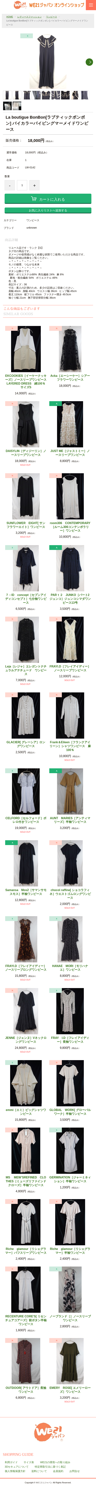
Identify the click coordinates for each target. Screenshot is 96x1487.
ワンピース (51, 17)
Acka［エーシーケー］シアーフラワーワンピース (70, 377)
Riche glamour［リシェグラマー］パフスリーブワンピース (26, 1250)
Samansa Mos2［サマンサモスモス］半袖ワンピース (26, 891)
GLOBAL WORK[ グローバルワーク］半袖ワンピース (70, 1111)
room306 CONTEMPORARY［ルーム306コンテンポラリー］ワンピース (70, 526)
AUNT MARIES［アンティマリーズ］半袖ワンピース (70, 820)
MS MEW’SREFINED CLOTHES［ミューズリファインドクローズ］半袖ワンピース (26, 1181)
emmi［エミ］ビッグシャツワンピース (26, 1111)
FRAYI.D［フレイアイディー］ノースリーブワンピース (70, 668)
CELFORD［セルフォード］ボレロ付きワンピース (26, 820)
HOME (9, 17)
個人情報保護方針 (15, 1471)
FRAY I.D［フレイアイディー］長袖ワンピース (70, 1039)
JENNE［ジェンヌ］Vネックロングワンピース (26, 1039)
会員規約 (58, 1471)
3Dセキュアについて (17, 1466)
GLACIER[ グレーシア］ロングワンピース (25, 744)
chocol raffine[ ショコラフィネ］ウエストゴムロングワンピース (70, 893)
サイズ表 (29, 1462)
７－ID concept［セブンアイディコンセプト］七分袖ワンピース (26, 598)
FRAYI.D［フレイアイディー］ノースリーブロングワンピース (26, 967)
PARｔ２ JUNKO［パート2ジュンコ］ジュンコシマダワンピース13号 (70, 598)
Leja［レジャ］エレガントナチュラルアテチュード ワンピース (26, 670)
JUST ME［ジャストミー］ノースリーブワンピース (70, 452)
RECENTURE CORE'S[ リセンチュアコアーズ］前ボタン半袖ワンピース (26, 1320)
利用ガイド (11, 1462)
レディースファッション (29, 17)
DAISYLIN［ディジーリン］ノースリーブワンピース (26, 452)
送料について (39, 1471)
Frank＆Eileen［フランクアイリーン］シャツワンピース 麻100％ (70, 746)
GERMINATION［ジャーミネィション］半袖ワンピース (70, 1179)
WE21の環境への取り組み (55, 1462)
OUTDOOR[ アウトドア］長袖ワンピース (26, 1389)
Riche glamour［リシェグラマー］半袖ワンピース (70, 1250)
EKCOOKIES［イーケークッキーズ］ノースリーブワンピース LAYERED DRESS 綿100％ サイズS (26, 381)
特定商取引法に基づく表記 (50, 1466)
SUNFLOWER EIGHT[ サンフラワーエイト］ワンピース (25, 524)
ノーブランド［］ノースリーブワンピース (70, 1318)
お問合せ (74, 1471)
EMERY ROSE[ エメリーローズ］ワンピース (70, 1389)
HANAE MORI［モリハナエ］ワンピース (70, 967)
